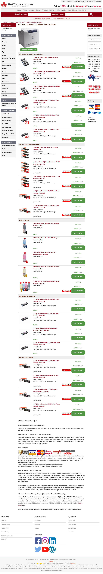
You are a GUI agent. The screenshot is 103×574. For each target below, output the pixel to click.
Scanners (5, 137)
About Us (98, 1)
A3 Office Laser (7, 117)
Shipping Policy (5, 524)
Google (73, 563)
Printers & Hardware (48, 10)
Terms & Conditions (6, 535)
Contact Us (38, 520)
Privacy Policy (5, 528)
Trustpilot (51, 561)
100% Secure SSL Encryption (41, 18)
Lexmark (5, 75)
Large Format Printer (8, 134)
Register (69, 1)
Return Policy (5, 532)
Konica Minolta (6, 65)
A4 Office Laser (7, 114)
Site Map (37, 524)
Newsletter (71, 532)
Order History (72, 524)
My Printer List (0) (79, 1)
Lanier (4, 72)
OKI (3, 78)
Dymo (4, 52)
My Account (90, 1)
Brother (4, 42)
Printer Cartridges (28, 10)
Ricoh (4, 85)
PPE (3, 155)
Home (19, 10)
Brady (4, 38)
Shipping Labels (7, 152)
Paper (38, 10)
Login (63, 1)
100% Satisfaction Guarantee (61, 18)
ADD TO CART (78, 67)
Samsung (5, 88)
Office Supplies (61, 10)
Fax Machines (6, 127)
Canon (4, 45)
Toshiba (4, 95)
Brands (37, 528)
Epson (4, 55)
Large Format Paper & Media (9, 104)
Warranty (3, 539)
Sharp (4, 92)
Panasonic (5, 82)
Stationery (5, 149)
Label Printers (6, 124)
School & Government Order (77, 10)
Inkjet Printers (6, 120)
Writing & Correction (8, 145)
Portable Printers (7, 130)
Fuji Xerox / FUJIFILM (8, 58)
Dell (3, 48)
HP (3, 62)
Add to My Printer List (28, 49)
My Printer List (72, 528)
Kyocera (4, 68)
